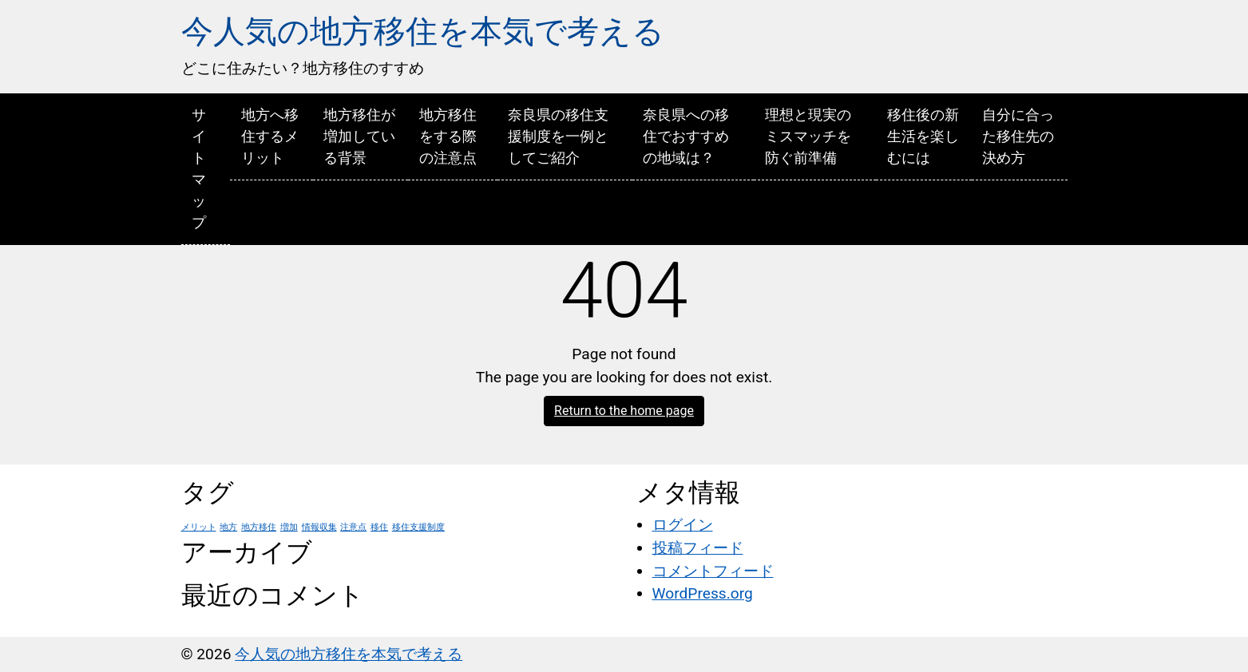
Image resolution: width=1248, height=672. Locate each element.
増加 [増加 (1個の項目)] (289, 527)
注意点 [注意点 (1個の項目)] (353, 527)
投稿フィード (697, 548)
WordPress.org (702, 593)
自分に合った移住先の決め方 (1018, 136)
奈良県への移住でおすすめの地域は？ (686, 136)
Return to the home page (624, 410)
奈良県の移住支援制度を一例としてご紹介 (558, 136)
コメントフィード (713, 571)
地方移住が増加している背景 (359, 136)
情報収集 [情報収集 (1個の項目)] (319, 527)
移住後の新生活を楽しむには (923, 136)
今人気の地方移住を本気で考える (422, 31)
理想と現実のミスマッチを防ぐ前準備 (808, 136)
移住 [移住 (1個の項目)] (379, 527)
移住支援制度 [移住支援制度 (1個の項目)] (418, 527)
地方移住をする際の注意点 (448, 136)
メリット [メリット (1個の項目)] (198, 527)
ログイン (682, 525)
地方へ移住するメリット (270, 136)
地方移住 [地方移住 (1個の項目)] (258, 527)
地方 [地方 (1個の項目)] (228, 527)
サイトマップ (199, 168)
